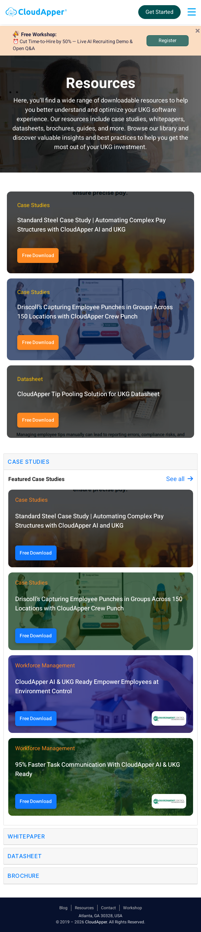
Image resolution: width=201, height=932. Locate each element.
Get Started (159, 12)
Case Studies (28, 461)
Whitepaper (26, 836)
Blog (63, 908)
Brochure (23, 875)
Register (168, 40)
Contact (108, 908)
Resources (84, 908)
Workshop (132, 908)
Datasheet (25, 856)
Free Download (38, 255)
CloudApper (96, 922)
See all (179, 479)
